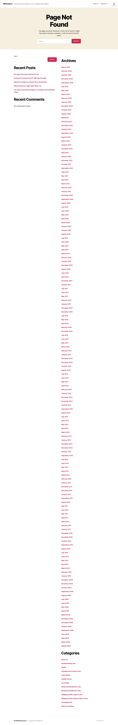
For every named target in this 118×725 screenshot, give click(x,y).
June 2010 (65, 556)
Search (16, 56)
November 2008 (67, 622)
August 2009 (66, 595)
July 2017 (65, 288)
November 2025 (67, 79)
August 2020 (66, 203)
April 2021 (65, 180)
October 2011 (66, 494)
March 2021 (65, 184)
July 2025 (65, 86)
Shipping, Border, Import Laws (72, 694)
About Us (96, 4)
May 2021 (65, 176)
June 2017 (65, 292)
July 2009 (65, 599)
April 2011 (65, 518)
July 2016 (65, 316)
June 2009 (65, 603)
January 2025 (66, 102)
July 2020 (65, 207)
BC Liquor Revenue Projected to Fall (27, 74)
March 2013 (65, 432)
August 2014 (66, 370)
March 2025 (65, 94)
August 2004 (66, 646)
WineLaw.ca (8, 4)
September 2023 (67, 133)
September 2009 (67, 591)
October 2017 (66, 285)
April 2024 (65, 118)
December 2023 (67, 125)
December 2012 (67, 444)
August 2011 (66, 502)
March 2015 (65, 347)
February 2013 (66, 436)
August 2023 (66, 137)
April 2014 (65, 386)
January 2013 (66, 440)
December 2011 (67, 487)
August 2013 (66, 413)
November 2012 (67, 448)
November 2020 (67, 195)
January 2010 (66, 576)
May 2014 (65, 382)
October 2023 (66, 129)
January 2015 (66, 355)
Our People (65, 683)
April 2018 (65, 277)
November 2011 (67, 490)
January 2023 (66, 145)
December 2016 (67, 308)
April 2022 (65, 153)
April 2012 (65, 471)
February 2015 (66, 351)
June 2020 (65, 211)
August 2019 (66, 234)
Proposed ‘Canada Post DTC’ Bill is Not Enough (31, 78)
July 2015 (65, 335)
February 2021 (66, 187)
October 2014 (66, 366)
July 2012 (65, 459)
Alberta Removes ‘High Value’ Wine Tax (28, 86)
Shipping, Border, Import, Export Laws (75, 698)
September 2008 (67, 630)
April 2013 (65, 428)
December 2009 (67, 580)
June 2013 (65, 421)
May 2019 (65, 246)
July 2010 (65, 553)
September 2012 (67, 456)
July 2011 (64, 506)
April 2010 (65, 564)
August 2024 (66, 114)
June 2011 (65, 510)
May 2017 (65, 296)
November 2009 (67, 584)
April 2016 (65, 323)
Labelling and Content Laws (71, 671)
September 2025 (67, 83)
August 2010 (66, 549)
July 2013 (65, 417)
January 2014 (66, 393)
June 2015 (65, 339)
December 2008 (67, 619)
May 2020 (65, 215)
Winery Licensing (67, 706)
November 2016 (67, 312)
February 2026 (66, 71)
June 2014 (65, 378)
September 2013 (67, 409)
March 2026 (65, 67)
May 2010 (65, 560)
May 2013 (65, 424)
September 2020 (67, 199)
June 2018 (65, 273)
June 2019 (65, 242)
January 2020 (66, 226)
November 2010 (67, 537)
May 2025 (65, 90)
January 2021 (66, 191)
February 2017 (66, 300)
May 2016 (65, 320)
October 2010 (66, 541)
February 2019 (66, 257)
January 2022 (66, 156)
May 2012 (65, 467)
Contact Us (103, 4)
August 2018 (66, 269)
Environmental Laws (68, 663)
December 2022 (67, 149)
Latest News (66, 675)
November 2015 (67, 331)
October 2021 (66, 164)
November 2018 (67, 265)
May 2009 (65, 607)
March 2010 (65, 568)
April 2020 (65, 219)
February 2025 (66, 98)
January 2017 (66, 304)
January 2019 (66, 261)
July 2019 (65, 238)
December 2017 (67, 281)
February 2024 (66, 121)
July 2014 (65, 374)
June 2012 (65, 463)
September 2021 (67, 168)
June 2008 (65, 634)
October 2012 (66, 452)
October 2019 (66, 230)
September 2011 (67, 498)
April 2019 (65, 250)
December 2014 (67, 358)
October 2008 (66, 626)
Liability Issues (67, 679)
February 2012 (66, 479)
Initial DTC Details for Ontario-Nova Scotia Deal (31, 82)
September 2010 (67, 545)
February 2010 (66, 572)
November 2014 (67, 362)
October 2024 (66, 110)
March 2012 (65, 475)
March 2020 (65, 222)
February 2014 (66, 389)
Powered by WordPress (36, 721)
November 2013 (67, 401)
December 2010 (67, 533)
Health (63, 667)
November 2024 (67, 106)
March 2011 (65, 522)
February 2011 (66, 525)
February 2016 (66, 327)
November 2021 (67, 160)
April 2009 (65, 611)
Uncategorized (66, 702)
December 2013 (67, 397)
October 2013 (66, 405)
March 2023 (65, 141)
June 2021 (65, 172)
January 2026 (66, 75)
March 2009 (65, 615)
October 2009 (66, 588)
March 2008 (65, 642)
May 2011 (64, 514)
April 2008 (65, 638)
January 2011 (66, 529)
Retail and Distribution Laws (71, 687)
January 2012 (66, 483)
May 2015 (65, 343)
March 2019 (65, 254)
